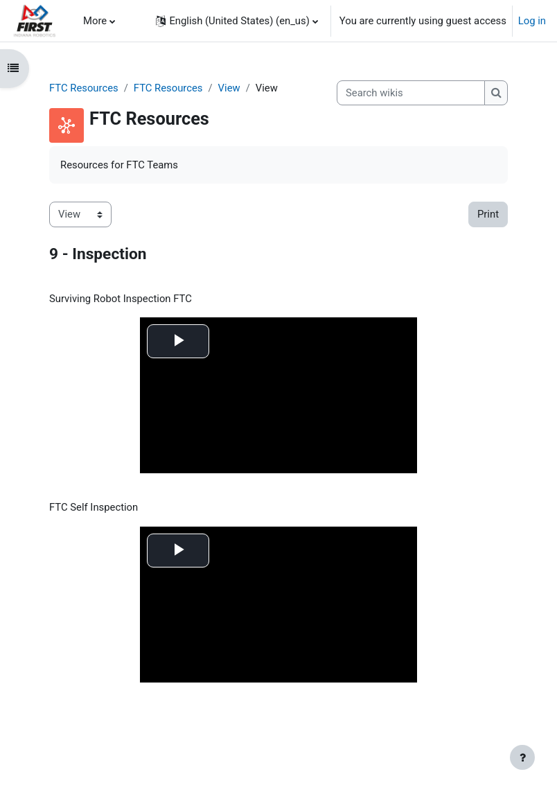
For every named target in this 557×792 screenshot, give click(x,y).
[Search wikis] (411, 92)
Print (488, 214)
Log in (532, 21)
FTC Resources (83, 88)
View (229, 88)
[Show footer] (522, 757)
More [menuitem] (95, 21)
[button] (236, 21)
